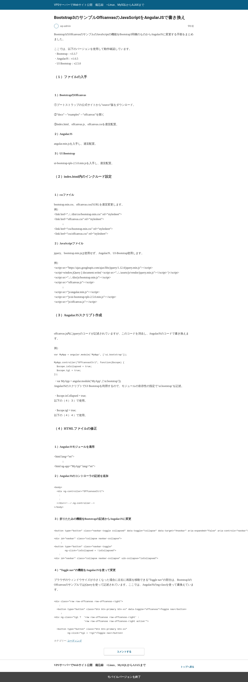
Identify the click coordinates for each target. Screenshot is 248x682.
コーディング (74, 640)
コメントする (124, 651)
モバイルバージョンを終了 (124, 677)
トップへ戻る (187, 667)
